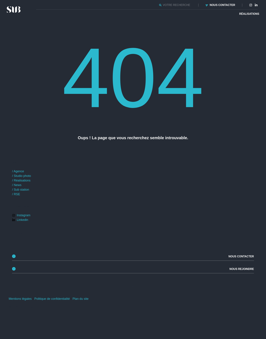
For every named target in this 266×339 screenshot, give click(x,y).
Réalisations (249, 13)
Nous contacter (222, 5)
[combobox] (175, 5)
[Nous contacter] (207, 5)
